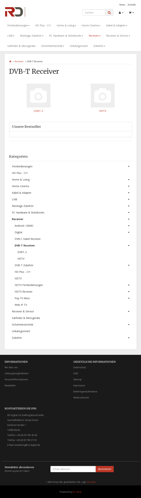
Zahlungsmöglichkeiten (17, 373)
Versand (91, 482)
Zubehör (99, 46)
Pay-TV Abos (73, 298)
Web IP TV (21, 304)
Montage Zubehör (31, 35)
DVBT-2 (38, 111)
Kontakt (132, 4)
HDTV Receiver (73, 291)
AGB (75, 373)
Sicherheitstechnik (52, 46)
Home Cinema (91, 25)
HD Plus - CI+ (43, 25)
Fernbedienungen (18, 25)
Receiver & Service (118, 35)
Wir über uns (11, 367)
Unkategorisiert (79, 46)
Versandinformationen (16, 379)
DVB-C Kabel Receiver (28, 239)
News (122, 4)
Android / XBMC (73, 225)
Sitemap (77, 379)
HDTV (102, 111)
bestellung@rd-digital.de (27, 445)
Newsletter (10, 385)
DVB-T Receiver (73, 245)
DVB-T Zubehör (73, 265)
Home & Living (66, 25)
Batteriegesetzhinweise (85, 391)
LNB (10, 35)
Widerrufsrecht (81, 397)
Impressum (79, 385)
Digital (73, 232)
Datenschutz (79, 367)
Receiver (95, 35)
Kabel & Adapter (116, 25)
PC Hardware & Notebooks (66, 35)
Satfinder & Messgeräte (21, 46)
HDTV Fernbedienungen (73, 285)
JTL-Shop (77, 491)
